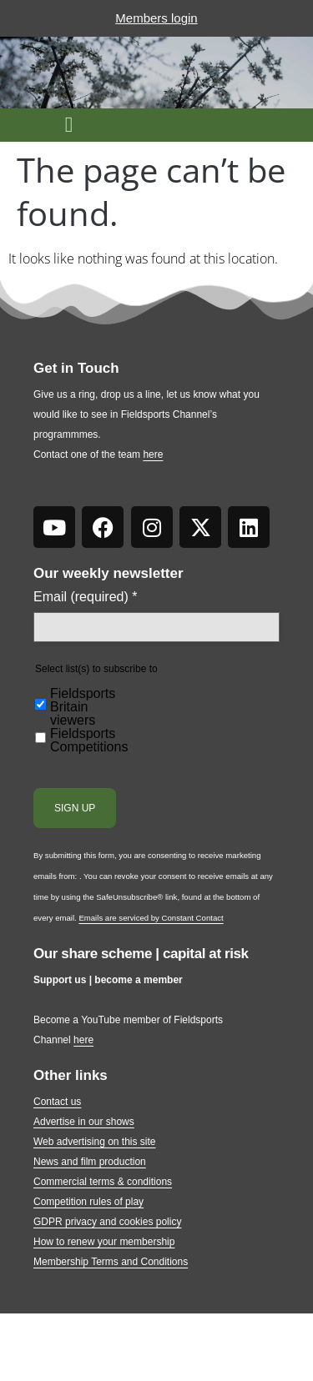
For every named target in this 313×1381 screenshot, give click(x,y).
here (153, 454)
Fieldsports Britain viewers (82, 707)
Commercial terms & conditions (102, 1182)
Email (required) (85, 597)
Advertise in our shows (83, 1121)
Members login (156, 18)
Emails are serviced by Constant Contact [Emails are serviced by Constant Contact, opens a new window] (150, 917)
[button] (69, 125)
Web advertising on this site (94, 1141)
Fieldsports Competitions (89, 740)
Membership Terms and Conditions (110, 1262)
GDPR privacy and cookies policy (107, 1222)
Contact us (57, 1101)
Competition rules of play (88, 1202)
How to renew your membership (103, 1242)
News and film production (89, 1162)
